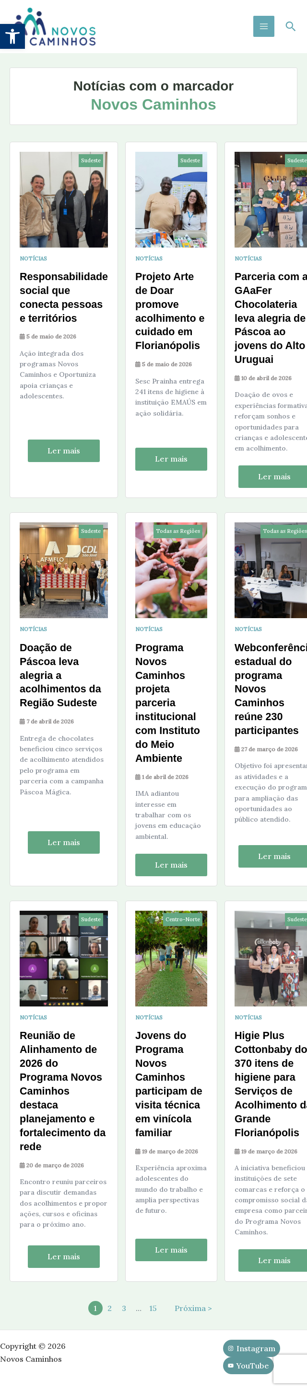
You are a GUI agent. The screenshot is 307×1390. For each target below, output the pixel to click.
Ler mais (64, 454)
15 (153, 1308)
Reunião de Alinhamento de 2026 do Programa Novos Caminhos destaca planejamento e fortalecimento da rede (63, 1092)
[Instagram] (251, 1348)
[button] (12, 36)
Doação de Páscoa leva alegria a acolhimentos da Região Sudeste (61, 678)
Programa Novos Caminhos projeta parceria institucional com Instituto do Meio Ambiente (170, 706)
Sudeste (93, 164)
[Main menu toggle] (263, 28)
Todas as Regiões (180, 534)
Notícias (33, 263)
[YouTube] (248, 1366)
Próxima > (193, 1308)
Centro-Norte (184, 921)
